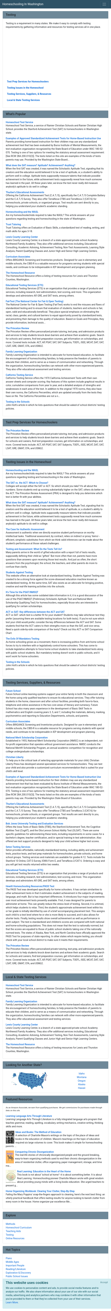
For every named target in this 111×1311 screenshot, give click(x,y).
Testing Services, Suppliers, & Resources (29, 94)
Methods (10, 1224)
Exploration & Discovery (18, 1272)
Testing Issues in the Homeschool (25, 87)
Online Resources (15, 1238)
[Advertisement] (55, 54)
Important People (15, 1265)
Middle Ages (12, 1262)
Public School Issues (17, 1276)
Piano (9, 1258)
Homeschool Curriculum (19, 1227)
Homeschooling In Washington (22, 4)
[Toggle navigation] (104, 4)
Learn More (12, 1302)
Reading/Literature (16, 1269)
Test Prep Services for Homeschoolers (28, 81)
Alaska (81, 1084)
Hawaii (81, 1088)
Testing (10, 1234)
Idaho (82, 1073)
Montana (81, 1077)
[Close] (104, 1282)
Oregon (82, 1080)
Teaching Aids (13, 1231)
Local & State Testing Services (23, 100)
